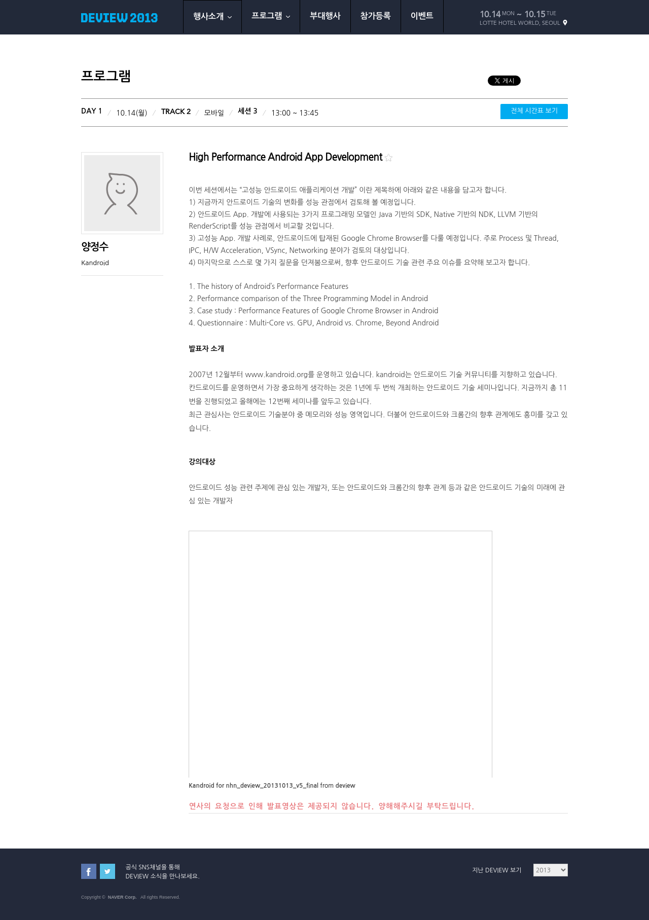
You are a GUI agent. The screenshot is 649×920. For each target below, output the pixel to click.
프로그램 (270, 16)
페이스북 (88, 871)
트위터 (107, 871)
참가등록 (375, 16)
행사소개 (212, 16)
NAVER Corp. (122, 897)
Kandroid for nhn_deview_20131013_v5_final (253, 786)
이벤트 (422, 16)
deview (345, 786)
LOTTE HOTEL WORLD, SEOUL (524, 23)
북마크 (388, 158)
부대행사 (325, 16)
